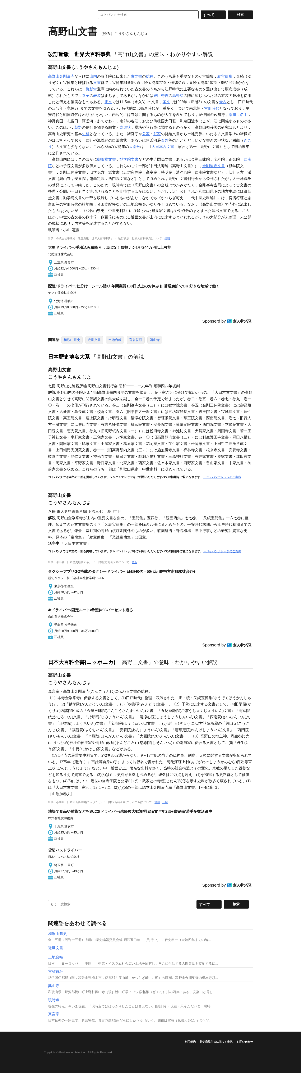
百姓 (164, 140)
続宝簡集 (224, 76)
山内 (93, 76)
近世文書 (94, 340)
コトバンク (68, 14)
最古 (223, 102)
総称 (149, 76)
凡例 (165, 802)
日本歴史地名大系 (69, 357)
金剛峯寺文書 (213, 166)
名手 (243, 115)
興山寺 (155, 340)
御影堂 (91, 89)
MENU (52, 4)
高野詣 (178, 96)
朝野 (78, 127)
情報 (167, 238)
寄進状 (125, 127)
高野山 (53, 76)
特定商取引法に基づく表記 (216, 1041)
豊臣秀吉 (160, 96)
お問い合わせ (245, 1041)
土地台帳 (115, 340)
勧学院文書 (129, 159)
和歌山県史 (72, 340)
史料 (85, 134)
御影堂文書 (106, 159)
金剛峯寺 (66, 76)
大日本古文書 (163, 147)
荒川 (232, 115)
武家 (157, 134)
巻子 (85, 96)
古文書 (136, 76)
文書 (97, 83)
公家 (146, 134)
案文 (166, 102)
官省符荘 (135, 340)
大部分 (134, 147)
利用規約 (190, 1041)
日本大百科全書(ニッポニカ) (81, 662)
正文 (108, 102)
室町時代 (211, 108)
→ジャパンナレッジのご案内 (222, 477)
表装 (97, 96)
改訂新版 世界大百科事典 (79, 54)
